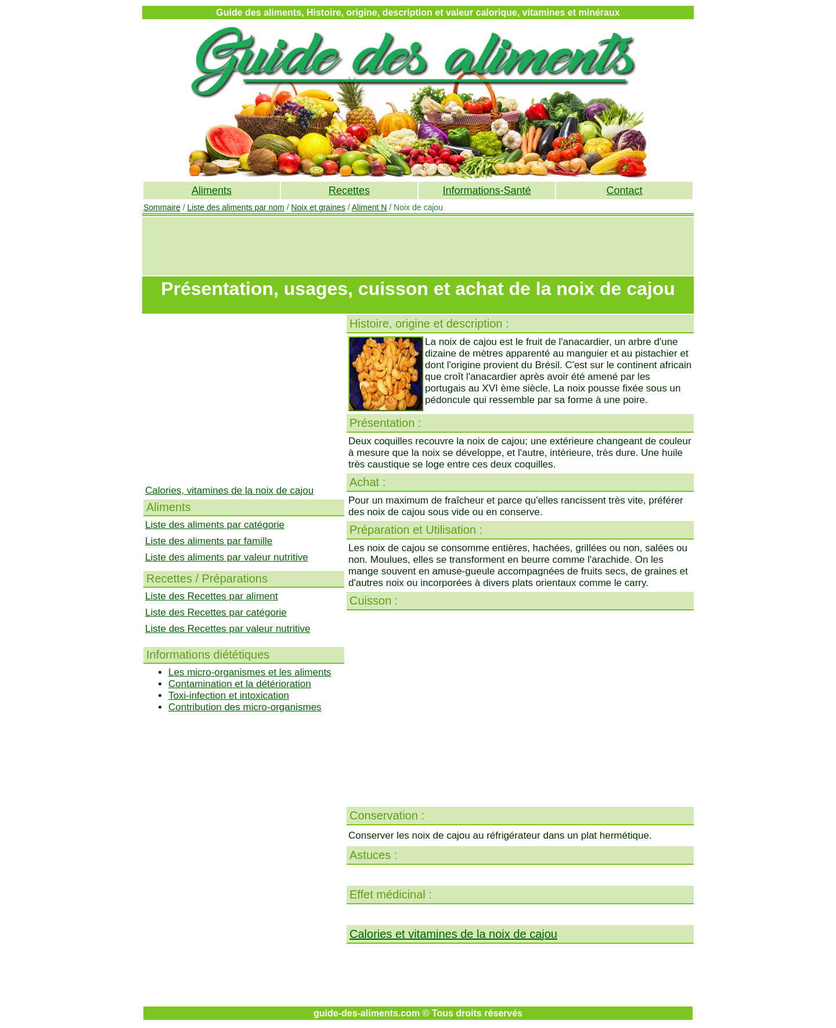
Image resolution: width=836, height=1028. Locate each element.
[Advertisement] (418, 246)
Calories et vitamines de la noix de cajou (453, 934)
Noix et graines (318, 207)
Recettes (349, 190)
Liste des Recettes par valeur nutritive (227, 628)
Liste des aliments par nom (235, 207)
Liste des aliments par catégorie (214, 524)
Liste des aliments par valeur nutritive (226, 557)
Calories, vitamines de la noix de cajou (229, 490)
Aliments (212, 190)
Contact (624, 190)
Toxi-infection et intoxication (228, 695)
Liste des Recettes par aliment (211, 596)
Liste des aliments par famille (208, 541)
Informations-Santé (486, 190)
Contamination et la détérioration (239, 683)
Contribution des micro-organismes (245, 707)
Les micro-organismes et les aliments (249, 672)
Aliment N (369, 207)
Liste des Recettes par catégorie (216, 612)
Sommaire (162, 207)
